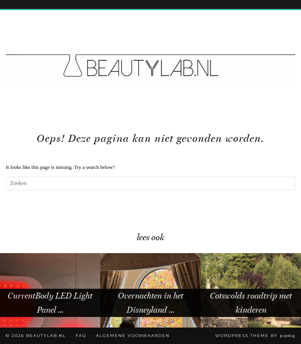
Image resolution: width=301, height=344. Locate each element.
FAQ (81, 335)
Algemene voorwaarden (133, 335)
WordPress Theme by (255, 335)
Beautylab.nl (46, 335)
